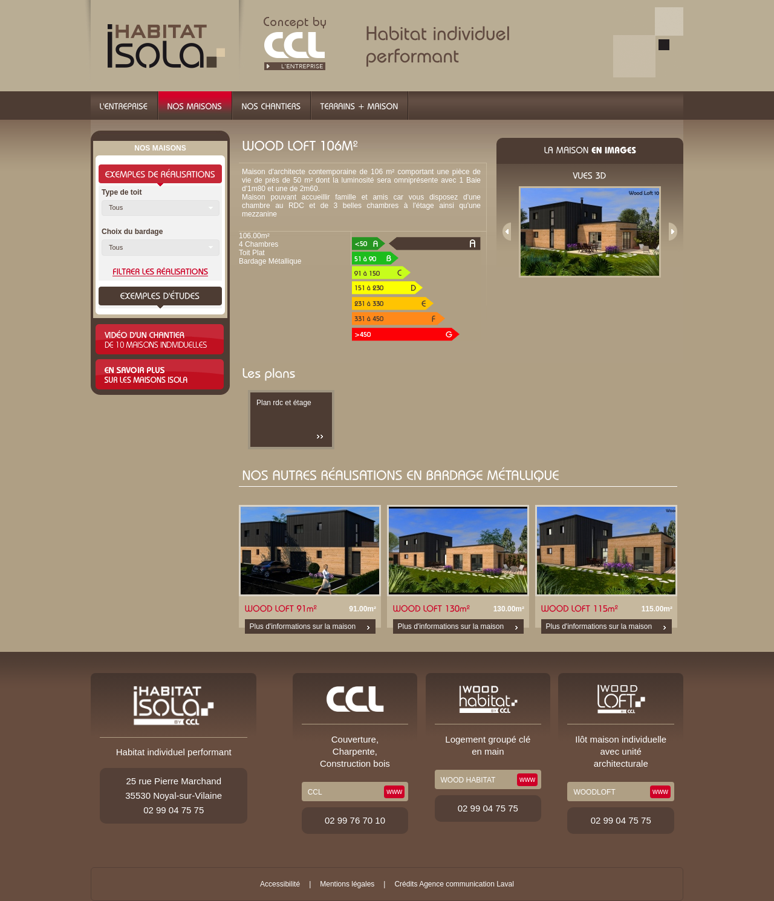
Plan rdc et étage (283, 402)
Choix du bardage (132, 231)
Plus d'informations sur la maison (303, 626)
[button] (161, 208)
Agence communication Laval (466, 884)
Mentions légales (347, 884)
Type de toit (121, 192)
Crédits (405, 884)
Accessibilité (280, 884)
